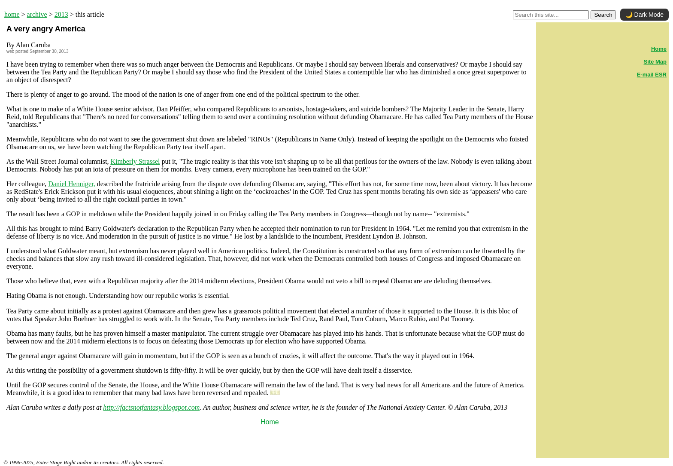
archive (37, 14)
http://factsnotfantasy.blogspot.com (151, 407)
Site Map (655, 61)
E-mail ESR (652, 74)
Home (270, 422)
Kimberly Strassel (135, 161)
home (12, 14)
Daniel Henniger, (71, 183)
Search (603, 15)
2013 (61, 14)
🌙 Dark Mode (644, 14)
